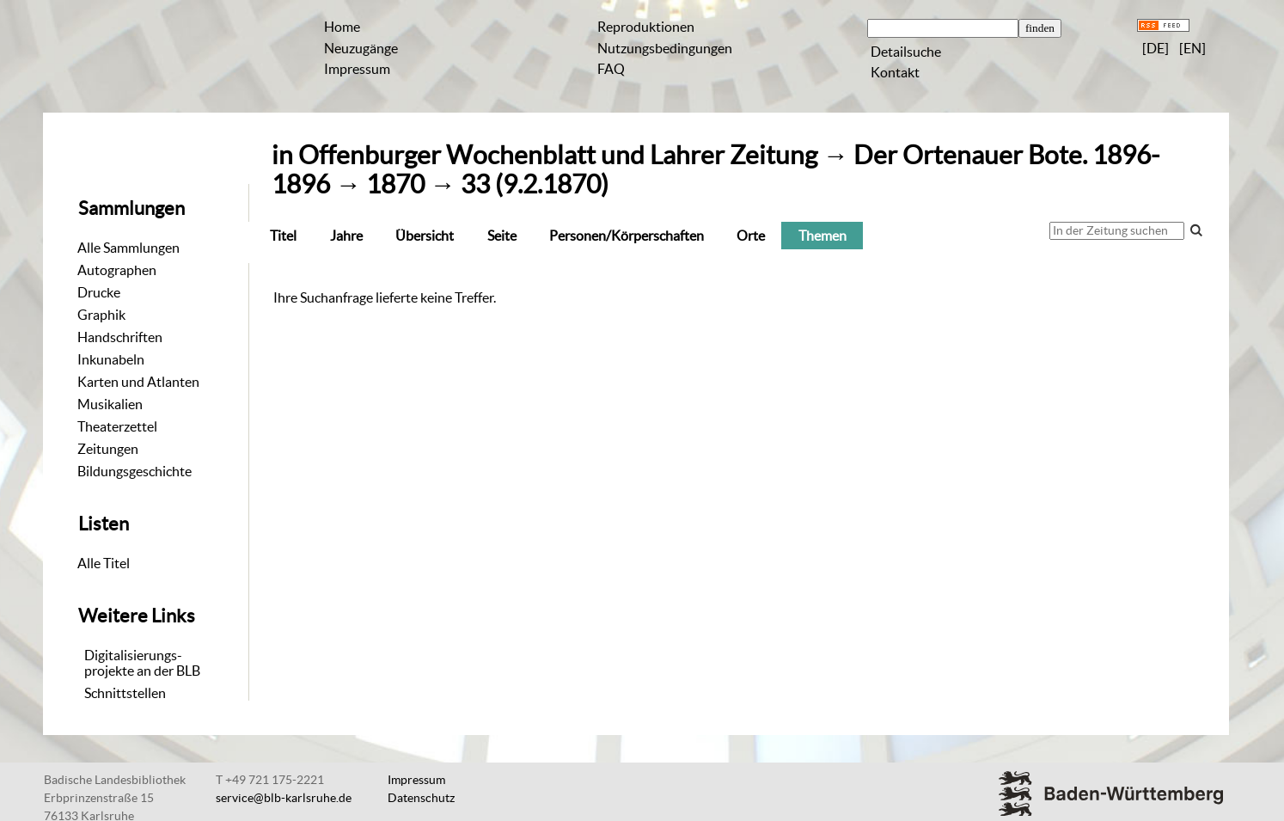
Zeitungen (107, 448)
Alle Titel (103, 563)
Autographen (116, 270)
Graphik (101, 314)
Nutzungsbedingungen (664, 48)
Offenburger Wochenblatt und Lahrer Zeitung (557, 155)
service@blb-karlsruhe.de (284, 798)
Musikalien (110, 404)
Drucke (98, 292)
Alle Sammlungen (128, 247)
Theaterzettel (117, 426)
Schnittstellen (125, 693)
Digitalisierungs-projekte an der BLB (142, 662)
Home (342, 26)
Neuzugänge (361, 48)
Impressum (357, 69)
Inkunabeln (110, 359)
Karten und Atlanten (138, 381)
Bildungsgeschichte (134, 471)
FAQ (611, 69)
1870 (395, 184)
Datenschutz (421, 798)
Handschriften (119, 337)
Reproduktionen (645, 26)
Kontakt (895, 72)
